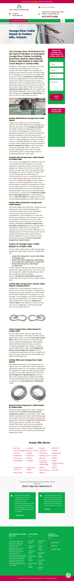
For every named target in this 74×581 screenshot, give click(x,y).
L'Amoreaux (18, 458)
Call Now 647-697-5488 (18, 20)
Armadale (30, 448)
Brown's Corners (32, 450)
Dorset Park (43, 453)
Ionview (54, 455)
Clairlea (54, 450)
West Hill (55, 470)
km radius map (56, 130)
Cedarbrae (42, 450)
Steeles (41, 467)
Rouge (54, 460)
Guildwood (30, 455)
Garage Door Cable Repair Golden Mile (35, 23)
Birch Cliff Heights (20, 450)
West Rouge (18, 472)
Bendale (42, 448)
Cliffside (29, 453)
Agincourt (17, 448)
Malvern (29, 458)
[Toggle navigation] (62, 20)
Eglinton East (56, 453)
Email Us (54, 546)
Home (10, 23)
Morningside (18, 460)
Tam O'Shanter (44, 470)
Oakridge (30, 460)
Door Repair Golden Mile (19, 23)
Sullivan (54, 467)
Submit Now (56, 97)
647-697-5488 (50, 16)
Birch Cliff (55, 448)
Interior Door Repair (40, 547)
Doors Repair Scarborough (36, 578)
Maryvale (42, 458)
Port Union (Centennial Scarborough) (43, 462)
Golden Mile (18, 455)
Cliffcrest (17, 453)
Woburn (42, 472)
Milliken (54, 458)
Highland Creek (44, 455)
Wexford (29, 472)
